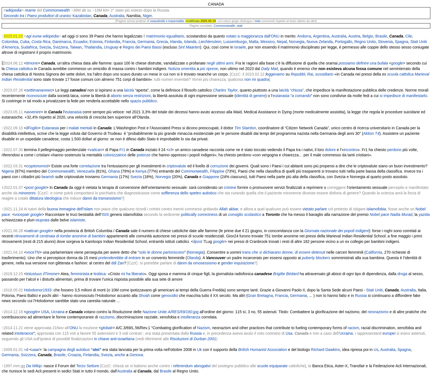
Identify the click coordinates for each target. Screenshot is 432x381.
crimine (230, 187)
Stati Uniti (374, 290)
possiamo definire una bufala (363, 63)
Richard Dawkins (325, 349)
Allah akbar (228, 209)
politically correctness (199, 214)
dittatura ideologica (45, 198)
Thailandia (93, 47)
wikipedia (14, 10)
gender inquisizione (237, 263)
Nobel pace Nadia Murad (391, 214)
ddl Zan (117, 263)
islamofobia (376, 209)
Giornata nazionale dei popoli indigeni (336, 231)
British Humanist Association (262, 349)
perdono (394, 149)
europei (389, 333)
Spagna (401, 41)
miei (258, 21)
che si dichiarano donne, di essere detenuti (288, 252)
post (29, 187)
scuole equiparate (272, 366)
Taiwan (76, 47)
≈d (26, 349)
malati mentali (80, 128)
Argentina (321, 36)
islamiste (77, 220)
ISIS (105, 214)
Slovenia (385, 41)
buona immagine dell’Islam (70, 209)
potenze (143, 155)
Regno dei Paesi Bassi (142, 47)
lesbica (100, 274)
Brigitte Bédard (286, 274)
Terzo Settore (87, 366)
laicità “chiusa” (291, 90)
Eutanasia (50, 128)
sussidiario (324, 74)
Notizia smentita (182, 68)
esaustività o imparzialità (167, 21)
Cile (408, 36)
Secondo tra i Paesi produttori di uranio (36, 16)
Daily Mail (269, 68)
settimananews (39, 90)
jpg (196, 312)
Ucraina (57, 312)
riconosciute (36, 95)
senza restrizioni (137, 95)
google (397, 63)
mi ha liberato (132, 274)
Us (376, 349)
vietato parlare (315, 209)
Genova (136, 355)
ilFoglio (32, 128)
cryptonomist (37, 166)
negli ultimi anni (220, 63)
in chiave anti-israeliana (114, 339)
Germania (145, 41)
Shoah (144, 295)
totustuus (34, 274)
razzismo (106, 317)
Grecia (162, 41)
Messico (267, 41)
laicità (129, 90)
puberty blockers (316, 258)
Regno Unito (365, 41)
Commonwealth (56, 10)
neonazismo (378, 312)
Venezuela (85, 171)
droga (402, 274)
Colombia (10, 41)
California (374, 252)
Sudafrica (29, 47)
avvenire (33, 112)
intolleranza (191, 317)
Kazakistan (81, 16)
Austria (354, 36)
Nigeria (8, 171)
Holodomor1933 (38, 290)
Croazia (74, 355)
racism (353, 328)
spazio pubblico (143, 101)
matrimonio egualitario (165, 36)
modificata (192, 21)
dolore (330, 149)
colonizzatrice (114, 155)
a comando (301, 95)
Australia (116, 16)
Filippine (217, 171)
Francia (128, 41)
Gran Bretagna (260, 295)
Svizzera (60, 47)
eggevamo (275, 74)
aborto (116, 95)
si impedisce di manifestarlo (403, 95)
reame (30, 10)
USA (45, 312)
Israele (240, 47)
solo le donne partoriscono (161, 252)
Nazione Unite (154, 312)
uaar (35, 349)
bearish (48, 177)
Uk (199, 349)
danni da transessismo (101, 198)
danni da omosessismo (197, 263)
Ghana (114, 171)
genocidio (169, 295)
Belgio (367, 36)
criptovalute (176, 166)
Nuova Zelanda (320, 41)
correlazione (89, 166)
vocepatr (21, 214)
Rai (310, 74)
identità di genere (250, 95)
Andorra (304, 36)
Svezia (45, 47)
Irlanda (176, 41)
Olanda (193, 258)
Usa (288, 333)
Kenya (141, 171)
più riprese (209, 68)
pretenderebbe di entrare (119, 258)
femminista (80, 274)
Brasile (381, 36)
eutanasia (281, 95)
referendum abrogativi (191, 366)
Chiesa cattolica (19, 68)
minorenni (27, 193)
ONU (73, 328)
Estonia (96, 41)
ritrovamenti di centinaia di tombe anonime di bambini (60, 236)
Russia (361, 295)
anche (120, 355)
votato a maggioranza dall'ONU (252, 36)
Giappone (210, 177)
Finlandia (112, 41)
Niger (147, 16)
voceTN (32, 252)
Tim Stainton (245, 128)
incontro (351, 149)
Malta (253, 41)
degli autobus (84, 349)
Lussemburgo (235, 41)
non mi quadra (256, 79)
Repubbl (298, 74)
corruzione (219, 166)
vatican (96, 149)
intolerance (24, 333)
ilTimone (50, 274)
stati (240, 25)
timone (32, 63)
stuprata (43, 220)
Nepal (282, 41)
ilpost (197, 241)
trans (246, 252)
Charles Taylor (225, 90)
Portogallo (343, 41)
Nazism (203, 328)
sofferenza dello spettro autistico (189, 193)
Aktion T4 (371, 133)
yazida (424, 214)
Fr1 (122, 149)
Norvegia (296, 41)
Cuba (24, 41)
